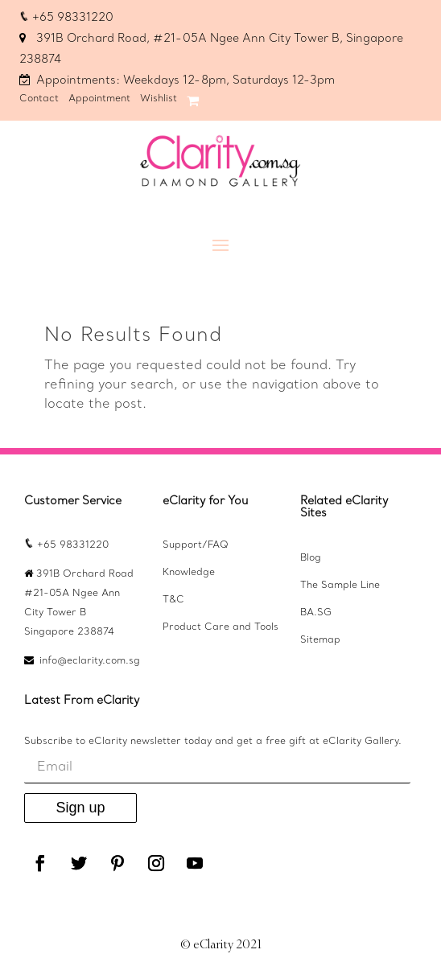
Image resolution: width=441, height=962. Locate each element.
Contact (39, 99)
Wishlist (158, 99)
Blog (310, 558)
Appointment (99, 99)
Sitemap (320, 640)
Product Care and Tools (220, 627)
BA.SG (316, 613)
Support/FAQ (196, 545)
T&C (173, 600)
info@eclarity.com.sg (89, 661)
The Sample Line (340, 585)
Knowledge (189, 572)
